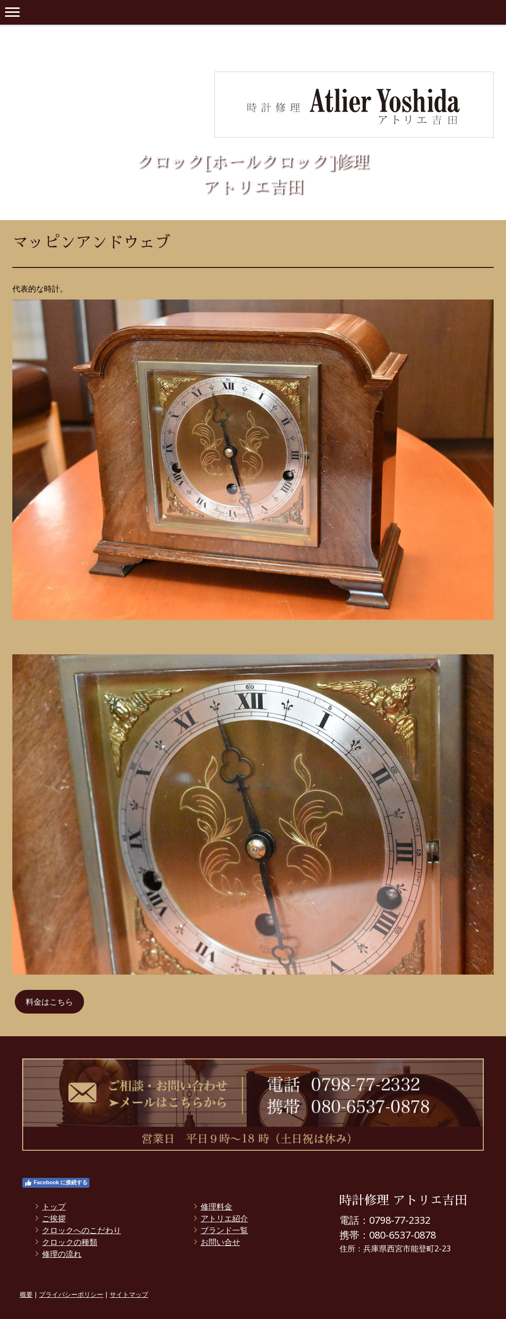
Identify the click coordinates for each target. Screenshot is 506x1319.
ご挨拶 (54, 1218)
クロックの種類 (69, 1242)
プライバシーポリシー (71, 1294)
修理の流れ (62, 1253)
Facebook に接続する (55, 1183)
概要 (26, 1294)
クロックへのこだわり (81, 1230)
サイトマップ (129, 1294)
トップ (54, 1206)
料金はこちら (49, 1001)
